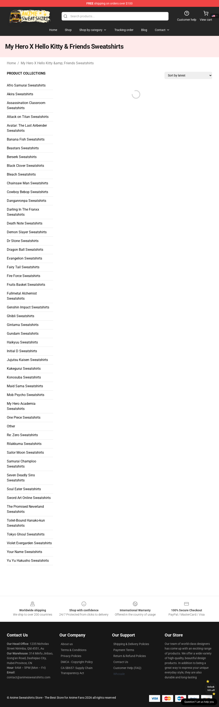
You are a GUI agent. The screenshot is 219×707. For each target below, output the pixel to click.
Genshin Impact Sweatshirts (28, 307)
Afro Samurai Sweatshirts (26, 85)
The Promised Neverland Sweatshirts (25, 509)
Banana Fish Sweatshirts (25, 139)
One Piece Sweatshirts (23, 417)
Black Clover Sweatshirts (25, 166)
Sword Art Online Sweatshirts (29, 498)
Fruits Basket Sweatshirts (26, 285)
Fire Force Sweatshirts (23, 276)
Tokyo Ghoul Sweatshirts (25, 534)
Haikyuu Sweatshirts (22, 342)
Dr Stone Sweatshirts (22, 241)
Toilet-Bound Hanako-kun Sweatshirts (26, 523)
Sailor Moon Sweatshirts (25, 452)
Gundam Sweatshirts (22, 333)
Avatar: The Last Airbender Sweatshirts (27, 128)
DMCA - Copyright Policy (77, 662)
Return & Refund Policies (129, 656)
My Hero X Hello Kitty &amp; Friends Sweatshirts (57, 63)
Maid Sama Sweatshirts (25, 386)
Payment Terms (123, 650)
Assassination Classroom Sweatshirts (26, 105)
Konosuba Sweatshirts (24, 377)
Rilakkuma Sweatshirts (24, 444)
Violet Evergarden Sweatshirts (29, 543)
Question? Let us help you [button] (199, 701)
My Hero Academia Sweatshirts (21, 406)
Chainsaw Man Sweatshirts (27, 183)
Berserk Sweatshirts (22, 157)
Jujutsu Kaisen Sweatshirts (27, 360)
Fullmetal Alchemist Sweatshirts (22, 296)
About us (67, 644)
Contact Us (120, 662)
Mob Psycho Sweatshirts (25, 395)
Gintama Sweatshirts (22, 325)
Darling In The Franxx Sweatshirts (23, 212)
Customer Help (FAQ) (127, 668)
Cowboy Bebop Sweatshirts (27, 192)
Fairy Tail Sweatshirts (23, 267)
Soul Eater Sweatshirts (24, 489)
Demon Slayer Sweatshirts (27, 232)
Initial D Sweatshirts (22, 351)
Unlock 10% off (211, 688)
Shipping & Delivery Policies (131, 644)
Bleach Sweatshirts (21, 174)
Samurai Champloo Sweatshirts (21, 463)
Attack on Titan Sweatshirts (28, 117)
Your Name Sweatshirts (24, 552)
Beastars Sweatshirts (23, 148)
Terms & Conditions (73, 650)
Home (11, 63)
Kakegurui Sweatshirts (24, 369)
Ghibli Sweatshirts (20, 316)
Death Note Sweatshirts (24, 223)
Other (11, 426)
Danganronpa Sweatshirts (26, 201)
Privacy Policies (71, 656)
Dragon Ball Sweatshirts (25, 250)
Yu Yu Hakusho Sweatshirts (28, 561)
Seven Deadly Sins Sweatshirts (21, 477)
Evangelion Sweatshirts (24, 258)
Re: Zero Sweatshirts (22, 435)
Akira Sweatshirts (20, 94)
